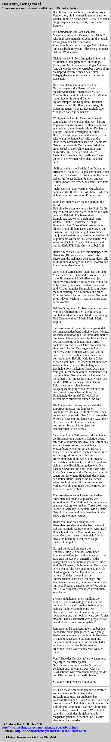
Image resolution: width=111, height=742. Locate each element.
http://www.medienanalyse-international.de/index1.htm (50, 730)
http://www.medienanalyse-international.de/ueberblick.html (40, 727)
